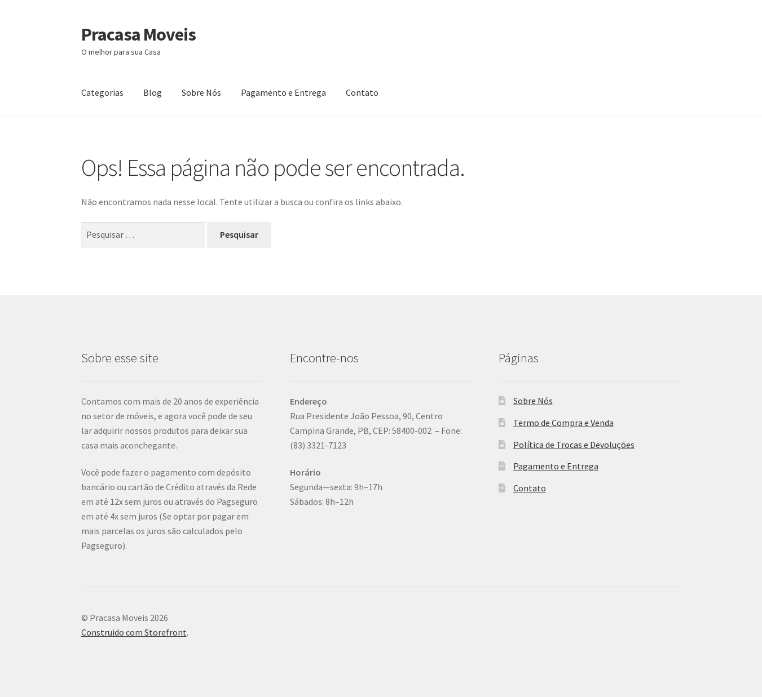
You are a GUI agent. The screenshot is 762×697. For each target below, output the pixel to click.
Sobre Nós (201, 92)
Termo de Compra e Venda (563, 422)
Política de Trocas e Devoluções (574, 444)
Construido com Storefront (134, 632)
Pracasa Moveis (138, 34)
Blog (152, 92)
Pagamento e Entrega (283, 92)
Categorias (102, 92)
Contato (362, 92)
